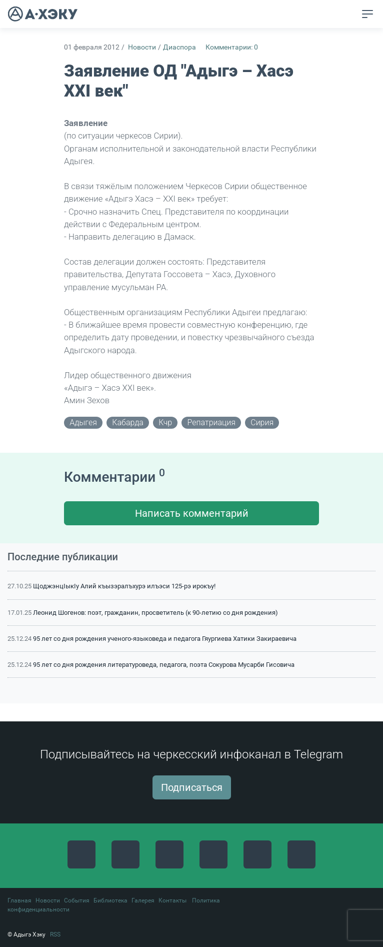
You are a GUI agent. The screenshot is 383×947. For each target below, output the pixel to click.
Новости (142, 47)
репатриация (212, 422)
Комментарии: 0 (232, 47)
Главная (20, 900)
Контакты (172, 900)
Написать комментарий (191, 513)
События (77, 900)
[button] (349, 14)
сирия (262, 422)
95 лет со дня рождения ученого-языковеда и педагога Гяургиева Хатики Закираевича (164, 638)
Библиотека (111, 900)
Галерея (143, 900)
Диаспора (179, 47)
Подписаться (191, 787)
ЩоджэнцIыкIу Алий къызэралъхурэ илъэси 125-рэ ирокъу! (124, 586)
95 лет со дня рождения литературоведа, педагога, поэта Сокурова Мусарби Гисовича (163, 664)
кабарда (128, 422)
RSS (55, 934)
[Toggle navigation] (367, 14)
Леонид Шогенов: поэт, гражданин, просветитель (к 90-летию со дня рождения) (155, 612)
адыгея (83, 422)
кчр (165, 422)
